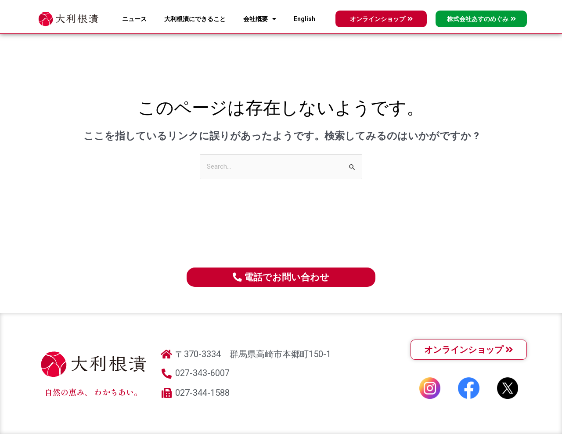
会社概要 (259, 18)
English (304, 18)
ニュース (134, 18)
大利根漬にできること (195, 18)
